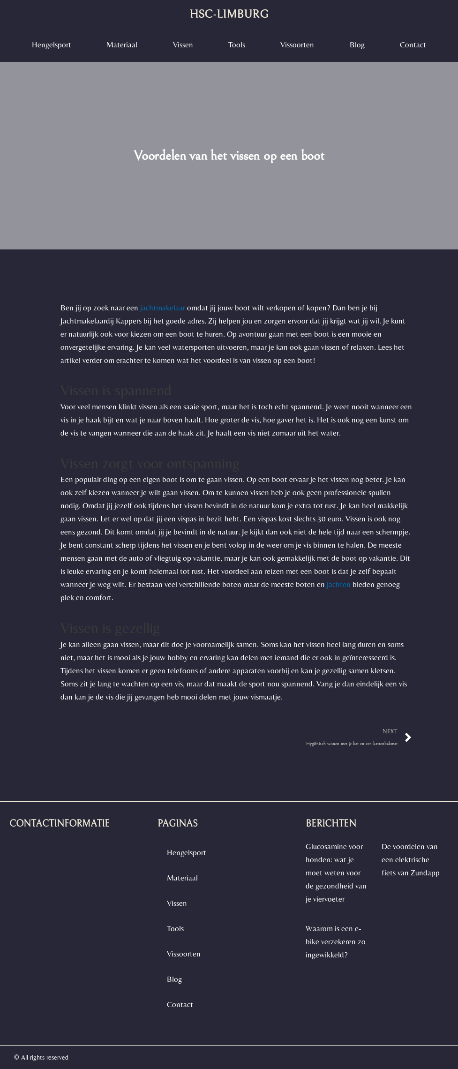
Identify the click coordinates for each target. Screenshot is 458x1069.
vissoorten (297, 44)
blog (357, 44)
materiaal (121, 44)
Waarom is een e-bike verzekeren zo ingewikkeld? (336, 941)
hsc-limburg (229, 14)
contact (413, 44)
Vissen (183, 44)
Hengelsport (51, 44)
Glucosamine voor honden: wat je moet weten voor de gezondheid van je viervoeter (336, 872)
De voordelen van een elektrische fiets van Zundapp (411, 859)
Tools (236, 44)
